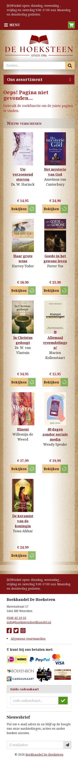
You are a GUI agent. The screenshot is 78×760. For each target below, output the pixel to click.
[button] (71, 25)
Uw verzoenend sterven (22, 174)
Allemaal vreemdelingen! (55, 342)
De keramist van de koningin (22, 521)
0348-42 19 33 (16, 618)
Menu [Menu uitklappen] (14, 25)
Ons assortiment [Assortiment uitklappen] (24, 79)
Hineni (23, 429)
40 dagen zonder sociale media (55, 434)
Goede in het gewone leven (55, 258)
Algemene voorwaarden (28, 638)
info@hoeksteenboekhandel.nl (29, 622)
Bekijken (19, 209)
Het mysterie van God (55, 172)
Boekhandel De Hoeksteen (44, 754)
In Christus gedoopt (22, 340)
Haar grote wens (22, 258)
